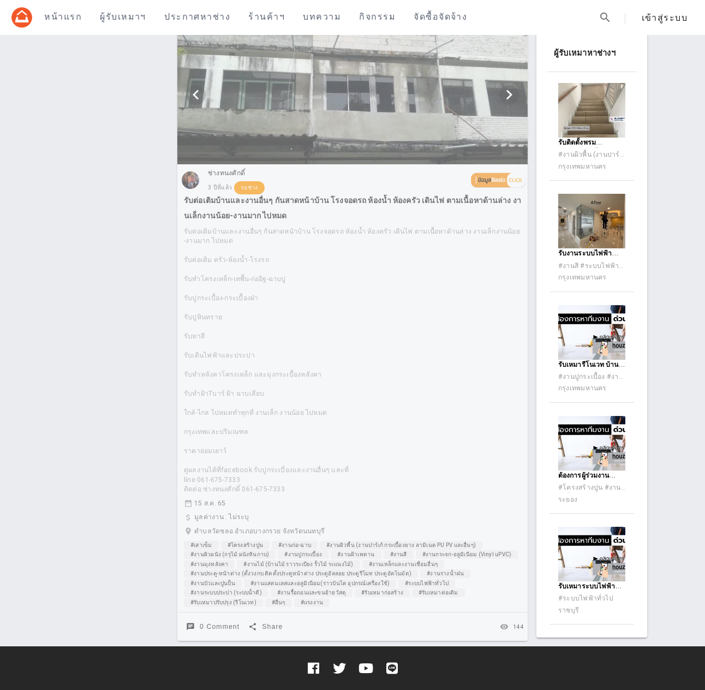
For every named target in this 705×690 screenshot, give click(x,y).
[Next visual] (509, 95)
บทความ (322, 16)
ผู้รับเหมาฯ (123, 16)
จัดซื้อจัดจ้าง (440, 16)
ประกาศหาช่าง (197, 16)
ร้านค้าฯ (266, 16)
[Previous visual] (196, 95)
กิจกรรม (377, 16)
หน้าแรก (63, 16)
